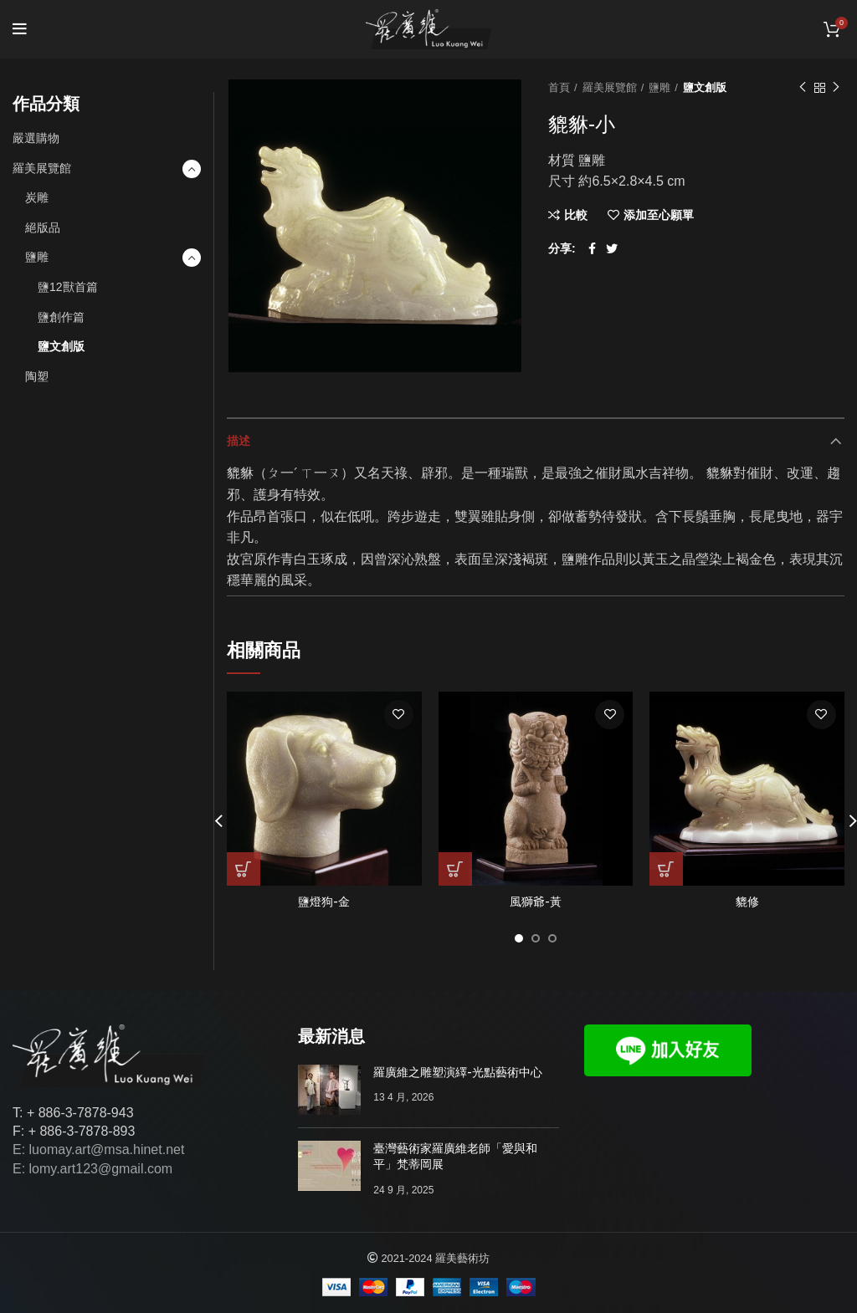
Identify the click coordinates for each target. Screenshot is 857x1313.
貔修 (747, 901)
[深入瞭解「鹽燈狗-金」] (243, 869)
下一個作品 (836, 87)
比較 (576, 215)
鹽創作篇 (61, 317)
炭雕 (37, 197)
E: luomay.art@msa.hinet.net (98, 1149)
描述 (238, 440)
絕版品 (42, 227)
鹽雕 (659, 87)
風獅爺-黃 (536, 901)
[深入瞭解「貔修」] (666, 869)
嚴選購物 (36, 138)
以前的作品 (803, 87)
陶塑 (37, 376)
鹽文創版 (704, 87)
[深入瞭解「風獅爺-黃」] (455, 869)
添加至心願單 (659, 215)
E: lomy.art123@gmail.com (92, 1169)
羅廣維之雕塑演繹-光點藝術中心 (457, 1072)
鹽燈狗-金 (324, 901)
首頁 (559, 87)
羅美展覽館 (609, 87)
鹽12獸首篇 (68, 287)
